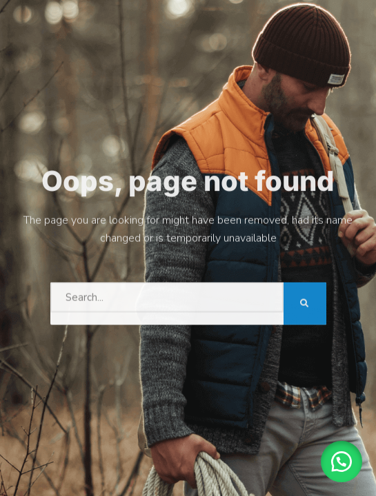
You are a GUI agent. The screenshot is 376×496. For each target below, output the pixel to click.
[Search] (305, 301)
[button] (341, 461)
